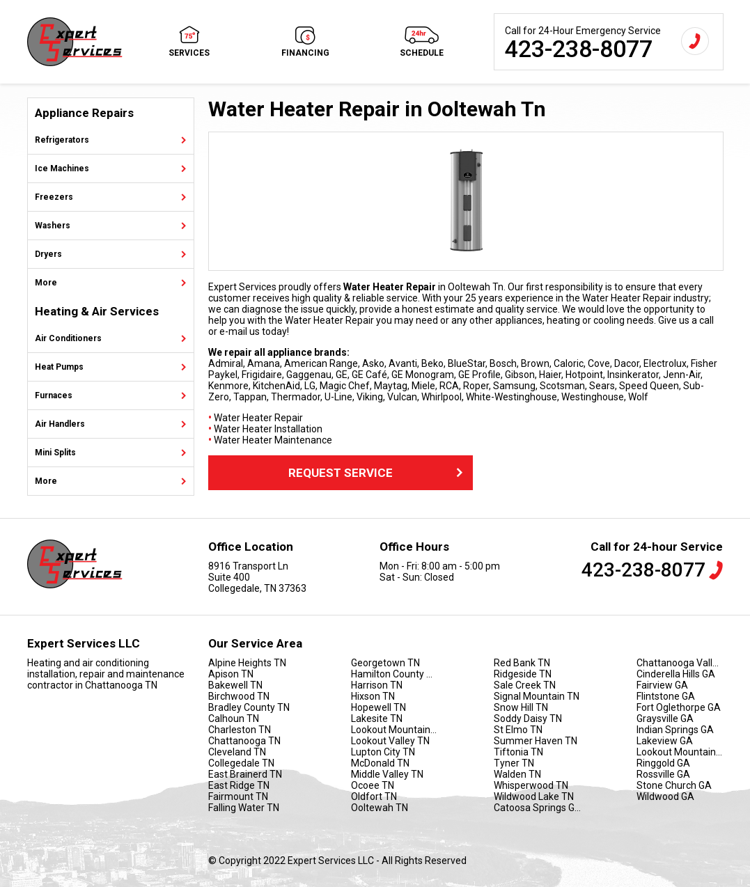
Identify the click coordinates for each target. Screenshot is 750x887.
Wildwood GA (665, 796)
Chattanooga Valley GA (680, 662)
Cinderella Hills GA (675, 674)
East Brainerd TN (245, 774)
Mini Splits (55, 452)
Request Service (377, 473)
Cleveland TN (237, 752)
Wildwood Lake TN (534, 796)
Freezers (54, 197)
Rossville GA (663, 774)
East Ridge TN (238, 785)
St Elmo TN (518, 729)
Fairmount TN (238, 796)
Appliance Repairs (84, 113)
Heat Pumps (59, 367)
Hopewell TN (378, 707)
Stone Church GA (674, 785)
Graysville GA (665, 718)
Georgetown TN (385, 662)
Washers (52, 225)
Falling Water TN (243, 807)
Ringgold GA (663, 763)
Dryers (48, 254)
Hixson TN (373, 696)
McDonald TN (380, 763)
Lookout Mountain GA (680, 752)
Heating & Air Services (97, 311)
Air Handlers (60, 424)
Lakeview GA (664, 740)
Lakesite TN (377, 718)
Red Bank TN (522, 662)
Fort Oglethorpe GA (678, 707)
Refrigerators (62, 140)
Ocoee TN (372, 785)
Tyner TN (514, 763)
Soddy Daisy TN (528, 718)
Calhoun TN (233, 718)
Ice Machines (62, 168)
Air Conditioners (68, 338)
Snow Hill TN (521, 707)
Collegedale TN (241, 763)
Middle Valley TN (387, 774)
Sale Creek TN (525, 685)
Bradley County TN (249, 707)
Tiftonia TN (518, 752)
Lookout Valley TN (390, 740)
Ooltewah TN (379, 807)
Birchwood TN (238, 696)
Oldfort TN (374, 796)
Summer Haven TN (535, 740)
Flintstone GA (665, 696)
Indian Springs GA (675, 729)
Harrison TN (377, 685)
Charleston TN (239, 729)
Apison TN (230, 674)
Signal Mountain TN (536, 696)
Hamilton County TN (394, 674)
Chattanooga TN (244, 740)
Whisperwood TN (531, 785)
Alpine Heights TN (247, 662)
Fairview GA (662, 685)
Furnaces (53, 395)
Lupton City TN (383, 752)
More (46, 283)
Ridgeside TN (523, 674)
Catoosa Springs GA (537, 807)
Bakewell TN (235, 685)
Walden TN (517, 774)
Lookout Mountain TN (394, 729)
